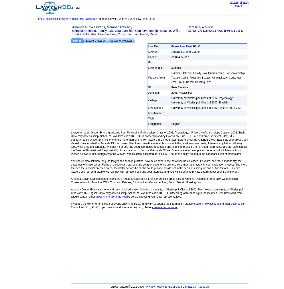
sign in (234, 2)
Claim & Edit (238, 203)
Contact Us (189, 286)
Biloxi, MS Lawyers (83, 18)
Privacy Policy (154, 286)
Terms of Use (172, 286)
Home (39, 18)
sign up (244, 2)
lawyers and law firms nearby (113, 196)
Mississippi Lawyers (57, 18)
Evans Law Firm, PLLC (186, 46)
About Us (203, 286)
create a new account (206, 203)
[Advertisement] (53, 90)
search (239, 5)
